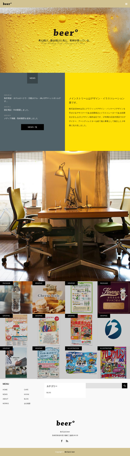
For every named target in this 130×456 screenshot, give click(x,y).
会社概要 (27, 403)
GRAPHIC (39, 283)
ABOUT (5, 399)
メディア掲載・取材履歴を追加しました (21, 118)
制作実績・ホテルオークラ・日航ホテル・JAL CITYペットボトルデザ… (32, 99)
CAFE (26, 390)
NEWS (5, 394)
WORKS (6, 403)
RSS (67, 441)
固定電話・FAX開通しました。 (17, 110)
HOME (5, 390)
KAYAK (26, 394)
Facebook (61, 441)
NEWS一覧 (32, 127)
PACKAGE (6, 283)
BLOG (26, 399)
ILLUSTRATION (73, 348)
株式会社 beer (70, 452)
